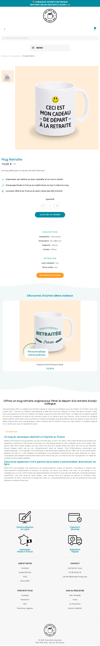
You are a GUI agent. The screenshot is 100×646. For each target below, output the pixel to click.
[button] (50, 275)
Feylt (75, 600)
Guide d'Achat (25, 572)
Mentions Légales (25, 608)
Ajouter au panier (50, 215)
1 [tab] (48, 374)
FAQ (25, 577)
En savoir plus (11, 432)
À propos (25, 595)
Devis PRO (25, 581)
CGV (25, 604)
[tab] (50, 431)
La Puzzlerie (75, 604)
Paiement (25, 600)
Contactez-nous (75, 568)
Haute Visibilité (75, 608)
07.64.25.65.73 (75, 572)
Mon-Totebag (75, 595)
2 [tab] (51, 374)
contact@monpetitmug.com (75, 577)
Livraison (25, 568)
